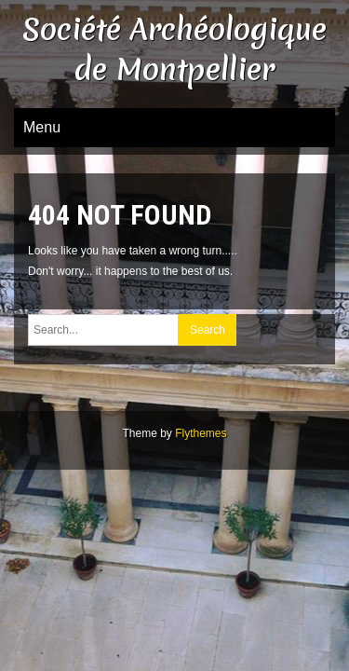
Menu (41, 127)
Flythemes (200, 433)
